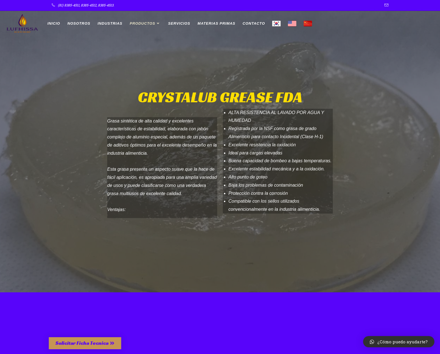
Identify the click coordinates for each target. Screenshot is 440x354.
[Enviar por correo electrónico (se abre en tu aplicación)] (385, 5)
